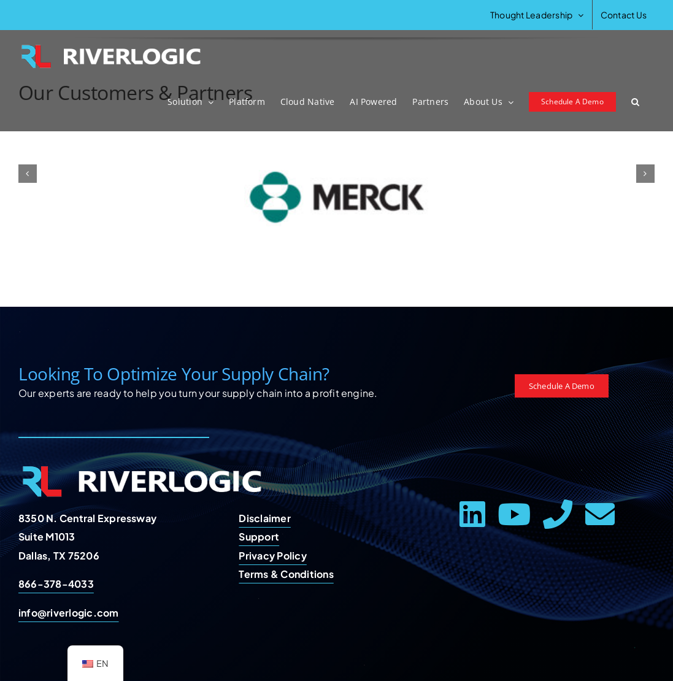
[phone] (557, 514)
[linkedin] (472, 514)
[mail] (600, 514)
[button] (635, 102)
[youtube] (514, 514)
